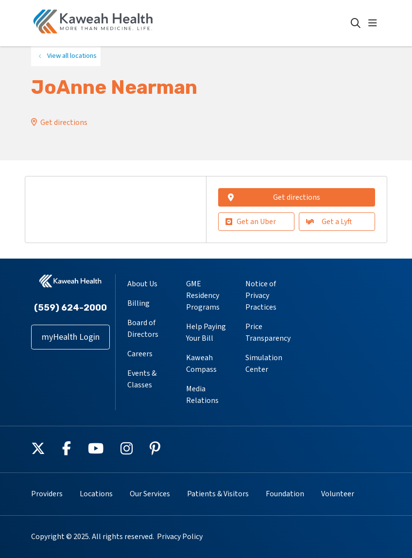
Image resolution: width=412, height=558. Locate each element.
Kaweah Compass (201, 363)
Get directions (63, 122)
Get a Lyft (329, 221)
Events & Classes (141, 379)
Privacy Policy (180, 536)
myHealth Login (71, 337)
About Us (142, 284)
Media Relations (202, 395)
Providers (47, 493)
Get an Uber (250, 221)
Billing (138, 303)
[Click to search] (355, 23)
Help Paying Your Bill (206, 332)
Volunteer (337, 493)
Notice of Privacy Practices (260, 296)
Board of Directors (142, 328)
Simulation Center (263, 363)
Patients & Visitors (218, 493)
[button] (374, 23)
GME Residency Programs (203, 296)
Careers (140, 354)
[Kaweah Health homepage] (93, 23)
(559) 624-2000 (70, 307)
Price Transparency (268, 332)
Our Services (150, 493)
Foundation (285, 493)
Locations (96, 493)
